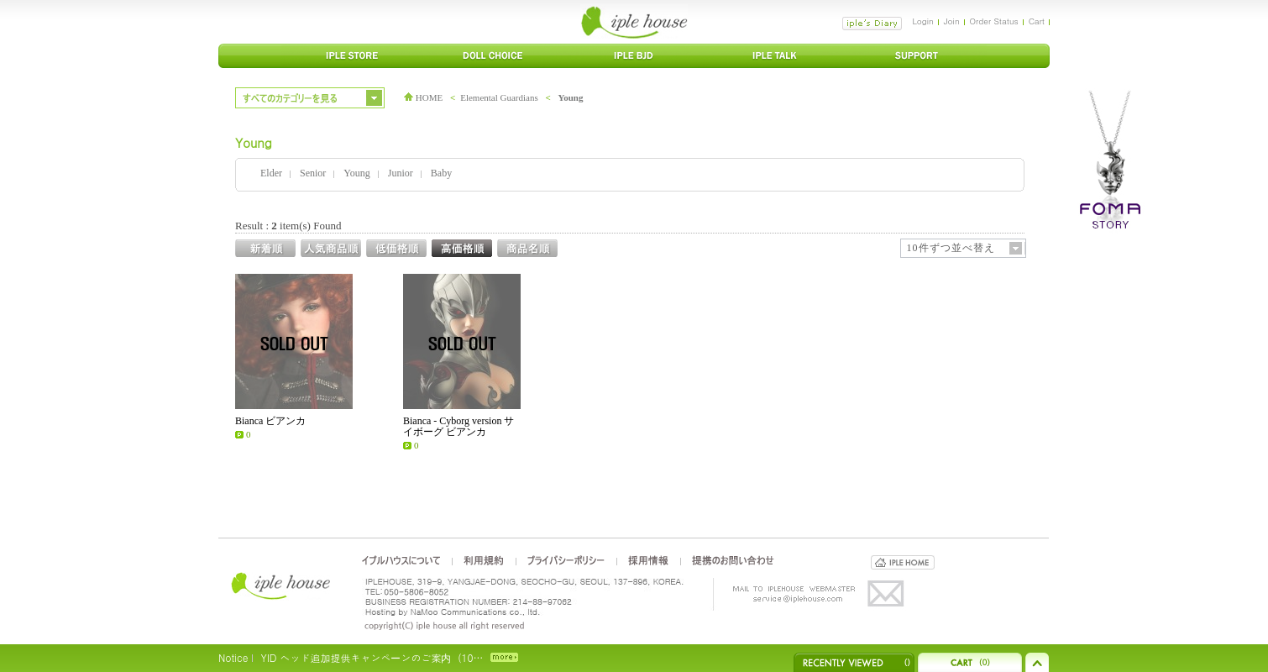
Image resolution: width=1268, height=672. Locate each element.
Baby (441, 173)
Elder (271, 173)
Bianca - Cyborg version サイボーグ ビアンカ (458, 426)
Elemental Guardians (499, 97)
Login (922, 21)
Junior (400, 173)
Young (571, 97)
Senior (313, 173)
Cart (1037, 21)
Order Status (994, 21)
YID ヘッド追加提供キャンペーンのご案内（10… (371, 657)
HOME (423, 97)
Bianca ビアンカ (270, 421)
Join (952, 21)
